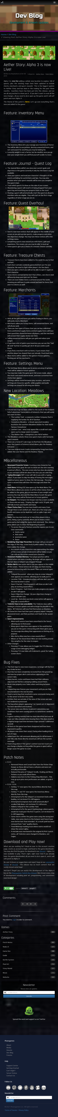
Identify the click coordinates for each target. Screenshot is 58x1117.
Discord (42, 851)
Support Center (12, 1066)
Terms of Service (11, 1110)
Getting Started (12, 1068)
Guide (29, 955)
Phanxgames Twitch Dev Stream (24, 873)
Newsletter (9, 1093)
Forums (9, 1055)
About (8, 1045)
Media (8, 1048)
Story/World (29, 968)
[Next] (31, 904)
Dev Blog (12, 34)
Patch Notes (49, 74)
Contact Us (10, 1076)
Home (3, 34)
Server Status (11, 1073)
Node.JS (29, 947)
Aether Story (40, 74)
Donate (9, 1050)
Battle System (29, 960)
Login (14, 920)
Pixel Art (29, 964)
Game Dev (29, 951)
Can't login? (10, 1071)
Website (29, 977)
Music (29, 973)
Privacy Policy (23, 1110)
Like (9, 888)
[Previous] (23, 904)
